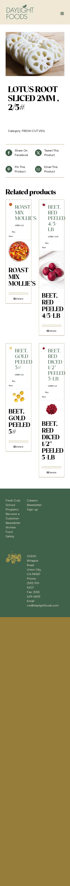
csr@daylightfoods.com (43, 605)
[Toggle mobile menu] (62, 14)
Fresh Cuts (13, 500)
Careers (32, 500)
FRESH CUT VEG (33, 131)
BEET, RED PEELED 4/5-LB (52, 306)
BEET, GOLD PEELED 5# (19, 421)
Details (19, 298)
